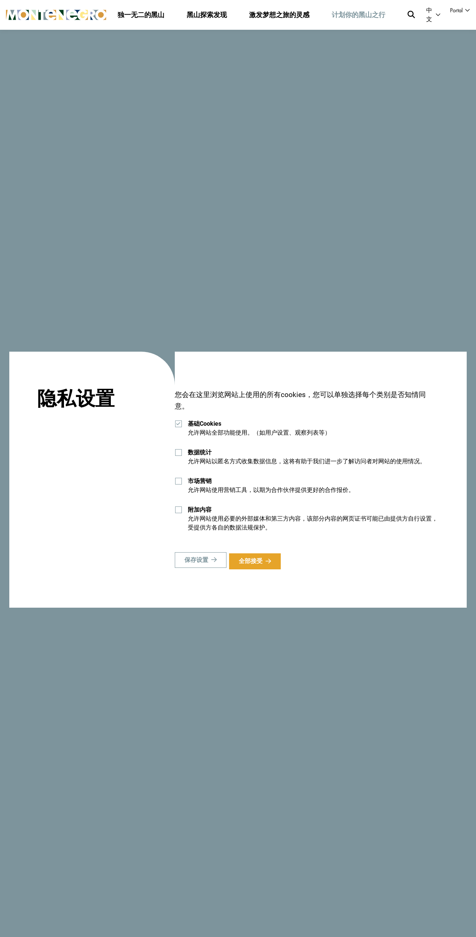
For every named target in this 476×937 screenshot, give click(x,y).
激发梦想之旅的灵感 (279, 14)
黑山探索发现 (207, 14)
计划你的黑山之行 (358, 14)
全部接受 (253, 561)
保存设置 (196, 561)
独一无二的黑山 (141, 14)
